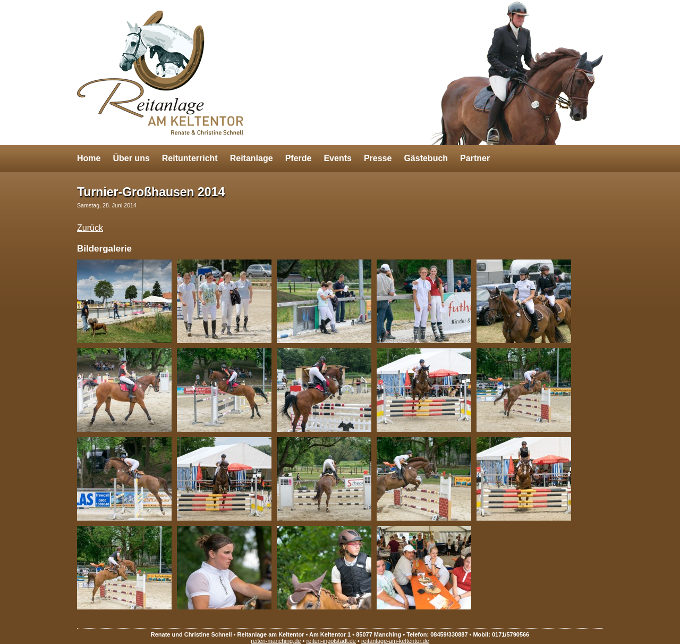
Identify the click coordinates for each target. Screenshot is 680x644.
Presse (378, 158)
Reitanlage (251, 158)
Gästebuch (426, 158)
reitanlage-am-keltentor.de (395, 641)
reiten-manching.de (276, 641)
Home (88, 158)
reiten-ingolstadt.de (331, 641)
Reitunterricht (190, 158)
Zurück (90, 227)
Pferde (298, 158)
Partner (475, 158)
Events (337, 158)
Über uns (131, 158)
